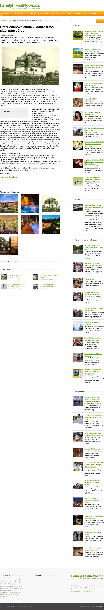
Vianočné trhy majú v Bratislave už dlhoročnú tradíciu (91, 500)
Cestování (63, 13)
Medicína (21, 13)
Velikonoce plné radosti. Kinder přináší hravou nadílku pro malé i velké (94, 144)
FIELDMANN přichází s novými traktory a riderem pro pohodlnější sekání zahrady (93, 33)
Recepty (39, 13)
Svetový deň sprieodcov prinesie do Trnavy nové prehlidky (91, 482)
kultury (14, 590)
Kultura (70, 13)
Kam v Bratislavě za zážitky (92, 449)
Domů (3, 21)
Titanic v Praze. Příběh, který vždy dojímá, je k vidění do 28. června (93, 207)
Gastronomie (30, 13)
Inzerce (73, 591)
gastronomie (3, 592)
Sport (84, 13)
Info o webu (87, 591)
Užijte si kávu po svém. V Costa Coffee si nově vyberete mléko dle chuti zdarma (94, 162)
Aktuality (8, 21)
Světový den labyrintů (14, 275)
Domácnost (54, 13)
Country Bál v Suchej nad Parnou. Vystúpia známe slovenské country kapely (92, 399)
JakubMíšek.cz (99, 606)
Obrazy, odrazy (89, 279)
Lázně (46, 13)
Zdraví (14, 13)
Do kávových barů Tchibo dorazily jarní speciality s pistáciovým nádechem (92, 180)
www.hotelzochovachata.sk (9, 177)
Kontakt (79, 591)
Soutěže (78, 13)
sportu (20, 592)
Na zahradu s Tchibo (90, 99)
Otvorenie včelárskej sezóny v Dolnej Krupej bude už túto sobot (93, 417)
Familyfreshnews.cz (10, 606)
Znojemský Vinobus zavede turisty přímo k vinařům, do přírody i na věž (93, 372)
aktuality (2, 590)
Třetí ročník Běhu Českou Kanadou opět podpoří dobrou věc (93, 247)
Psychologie (92, 13)
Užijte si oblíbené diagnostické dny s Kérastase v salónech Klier (93, 67)
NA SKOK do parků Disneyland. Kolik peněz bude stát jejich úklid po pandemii (94, 465)
